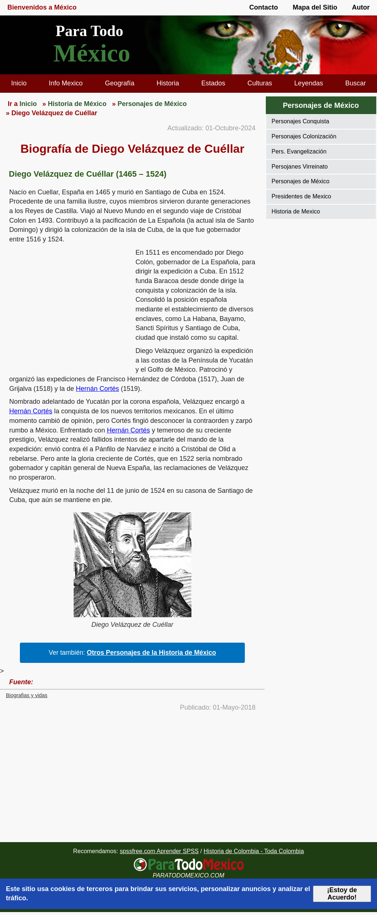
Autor (361, 7)
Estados (213, 83)
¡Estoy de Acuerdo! (342, 893)
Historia (167, 83)
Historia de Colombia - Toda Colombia (254, 851)
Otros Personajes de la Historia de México (151, 652)
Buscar (355, 83)
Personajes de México (321, 105)
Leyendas (308, 83)
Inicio (19, 83)
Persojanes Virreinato (300, 166)
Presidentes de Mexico (301, 196)
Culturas (259, 83)
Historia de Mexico (296, 211)
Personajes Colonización (304, 136)
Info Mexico (66, 83)
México (91, 53)
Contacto (263, 7)
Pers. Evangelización (299, 151)
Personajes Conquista (301, 121)
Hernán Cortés (97, 388)
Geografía (119, 83)
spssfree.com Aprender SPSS (159, 851)
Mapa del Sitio (315, 7)
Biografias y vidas (26, 695)
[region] (68, 305)
